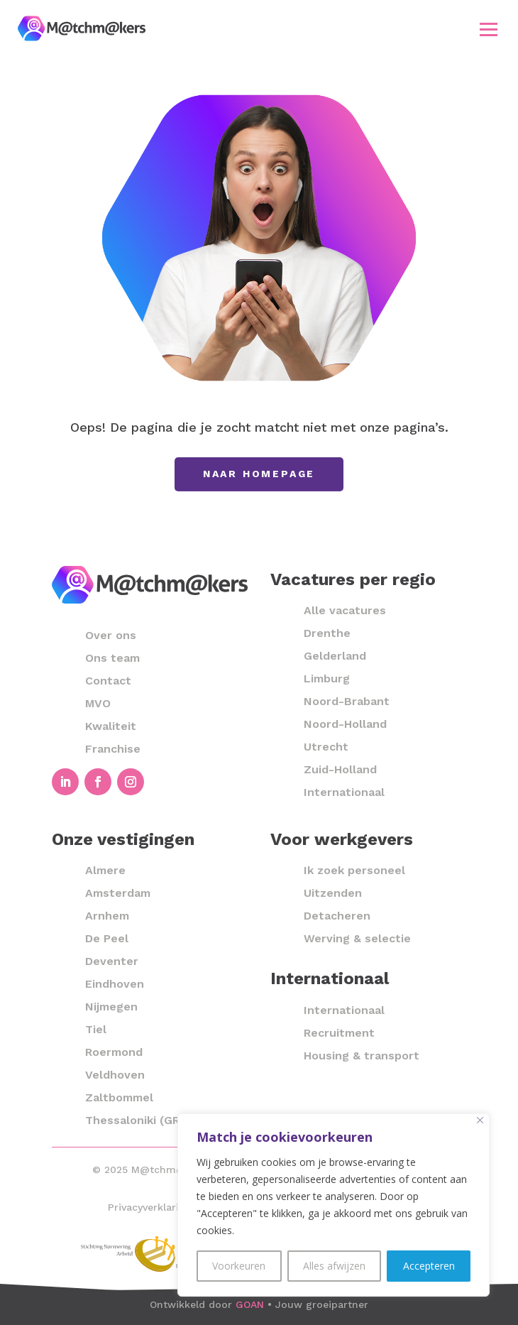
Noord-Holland (345, 724)
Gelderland (335, 655)
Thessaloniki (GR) (134, 1120)
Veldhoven (115, 1074)
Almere (105, 870)
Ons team (112, 658)
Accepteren (429, 1265)
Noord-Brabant (347, 701)
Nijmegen (111, 1006)
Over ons (110, 635)
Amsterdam (117, 893)
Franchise (112, 749)
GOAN (250, 1304)
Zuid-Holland (340, 769)
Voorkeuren (238, 1265)
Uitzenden (333, 893)
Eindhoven (114, 984)
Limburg (327, 678)
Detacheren (337, 915)
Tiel (95, 1029)
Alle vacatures (345, 610)
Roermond (114, 1052)
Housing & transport (361, 1055)
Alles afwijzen (334, 1265)
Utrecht (326, 746)
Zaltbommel (119, 1097)
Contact (108, 680)
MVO (98, 703)
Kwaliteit (110, 726)
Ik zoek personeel (354, 870)
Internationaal (344, 792)
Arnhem (107, 915)
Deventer (111, 961)
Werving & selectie (357, 938)
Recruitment (339, 1033)
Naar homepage (259, 473)
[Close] (480, 1120)
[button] (489, 29)
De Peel (106, 938)
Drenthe (327, 633)
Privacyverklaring (150, 1207)
